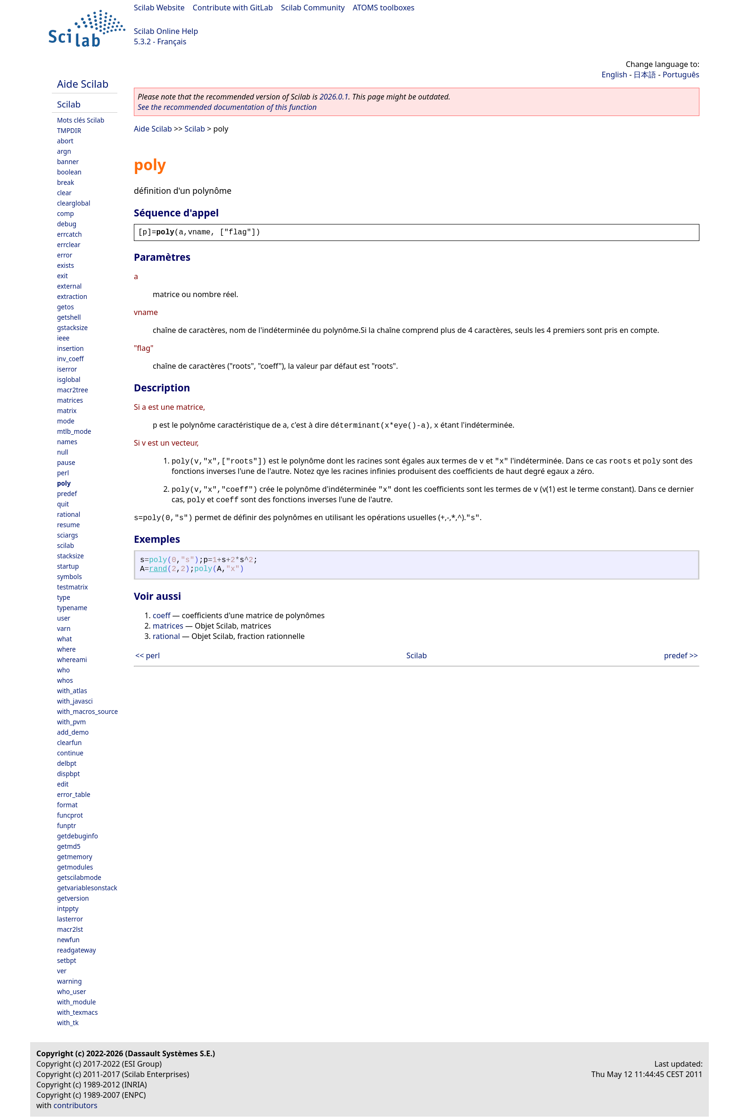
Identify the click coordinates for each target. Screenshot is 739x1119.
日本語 (644, 74)
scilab (65, 545)
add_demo (73, 732)
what (64, 638)
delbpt (66, 763)
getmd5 (69, 846)
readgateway (76, 949)
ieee (63, 337)
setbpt (66, 960)
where (66, 649)
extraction (72, 296)
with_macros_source (87, 711)
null (62, 452)
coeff (161, 615)
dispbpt (68, 773)
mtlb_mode (74, 431)
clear (64, 192)
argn (64, 151)
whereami (72, 659)
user (63, 617)
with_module (76, 1001)
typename (72, 607)
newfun (68, 939)
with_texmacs (77, 1012)
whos (65, 680)
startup (68, 566)
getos (65, 306)
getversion (73, 898)
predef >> (681, 655)
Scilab (69, 104)
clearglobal (73, 203)
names (67, 441)
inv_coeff (70, 358)
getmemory (74, 856)
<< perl (147, 655)
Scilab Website (159, 7)
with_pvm (71, 721)
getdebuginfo (77, 835)
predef (67, 493)
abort (65, 140)
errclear (69, 244)
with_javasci (75, 700)
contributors (76, 1105)
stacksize (70, 555)
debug (66, 223)
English (614, 74)
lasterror (70, 918)
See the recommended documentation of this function (227, 107)
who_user (71, 991)
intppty (67, 908)
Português (681, 74)
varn (64, 628)
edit (62, 783)
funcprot (70, 815)
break (65, 182)
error (64, 254)
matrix (67, 410)
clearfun (69, 742)
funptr (66, 825)
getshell (69, 317)
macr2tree (72, 389)
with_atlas (72, 690)
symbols (69, 576)
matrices (70, 400)
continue (70, 752)
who (63, 669)
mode (65, 420)
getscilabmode (79, 877)
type (63, 597)
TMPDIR (69, 130)
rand (158, 569)
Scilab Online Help (166, 31)
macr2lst (70, 929)
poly (64, 483)
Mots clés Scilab (80, 120)
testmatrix (72, 586)
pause (66, 462)
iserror (67, 369)
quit (63, 503)
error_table (73, 794)
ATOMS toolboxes (384, 7)
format (67, 804)
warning (69, 981)
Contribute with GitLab (233, 7)
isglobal (69, 379)
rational (68, 514)
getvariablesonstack (87, 887)
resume (68, 524)
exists (65, 265)
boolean (69, 171)
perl (63, 472)
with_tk (68, 1022)
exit (62, 275)
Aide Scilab (82, 84)
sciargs (67, 534)
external (69, 286)
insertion (70, 348)
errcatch (69, 234)
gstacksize (72, 327)
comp (65, 213)
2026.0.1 (334, 96)
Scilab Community (313, 7)
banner (68, 161)
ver (61, 970)
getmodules (75, 866)
